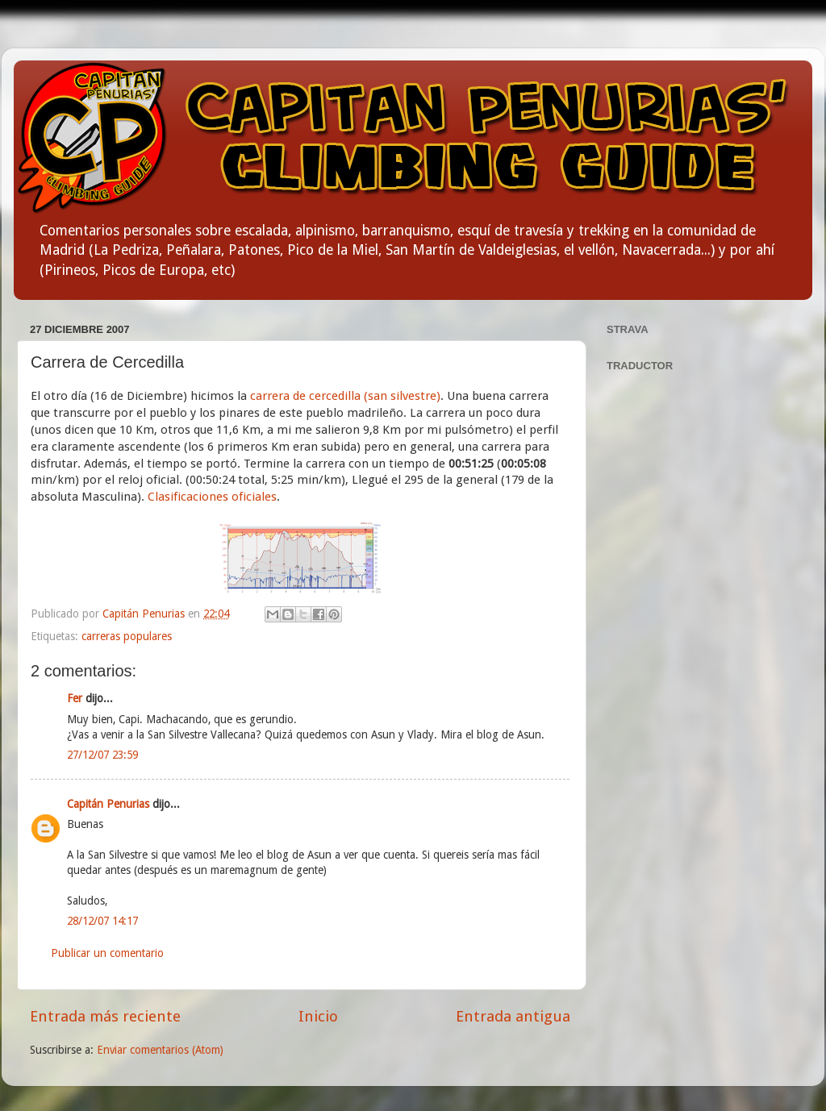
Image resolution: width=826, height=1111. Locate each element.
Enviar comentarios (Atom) (160, 1049)
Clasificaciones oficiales (212, 496)
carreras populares (126, 636)
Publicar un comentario (107, 953)
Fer (74, 698)
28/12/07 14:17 (102, 920)
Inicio (318, 1016)
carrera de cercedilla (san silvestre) (345, 396)
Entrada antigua (513, 1016)
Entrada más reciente (105, 1016)
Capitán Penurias (145, 613)
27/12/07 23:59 (102, 754)
